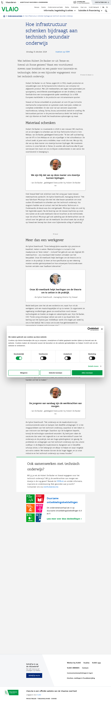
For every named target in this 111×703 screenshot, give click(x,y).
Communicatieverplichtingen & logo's (80, 673)
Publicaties (74, 7)
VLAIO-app (96, 663)
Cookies (54, 699)
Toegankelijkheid (43, 699)
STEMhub (60, 602)
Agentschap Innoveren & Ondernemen (34, 2)
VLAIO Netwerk (94, 7)
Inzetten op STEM (62, 52)
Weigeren (23, 373)
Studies (86, 663)
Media (67, 7)
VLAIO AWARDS (73, 668)
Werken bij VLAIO (74, 663)
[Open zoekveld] (106, 10)
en (107, 7)
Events (43, 7)
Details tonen (93, 366)
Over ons (84, 7)
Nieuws (36, 7)
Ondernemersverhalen (55, 7)
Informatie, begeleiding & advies (58, 10)
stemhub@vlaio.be (50, 608)
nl (103, 7)
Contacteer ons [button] (101, 1)
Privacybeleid (31, 699)
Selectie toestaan (55, 373)
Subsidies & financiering (89, 10)
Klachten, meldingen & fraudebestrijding (81, 678)
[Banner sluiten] (102, 329)
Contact (85, 668)
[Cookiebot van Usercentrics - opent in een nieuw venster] (89, 329)
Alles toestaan (87, 373)
